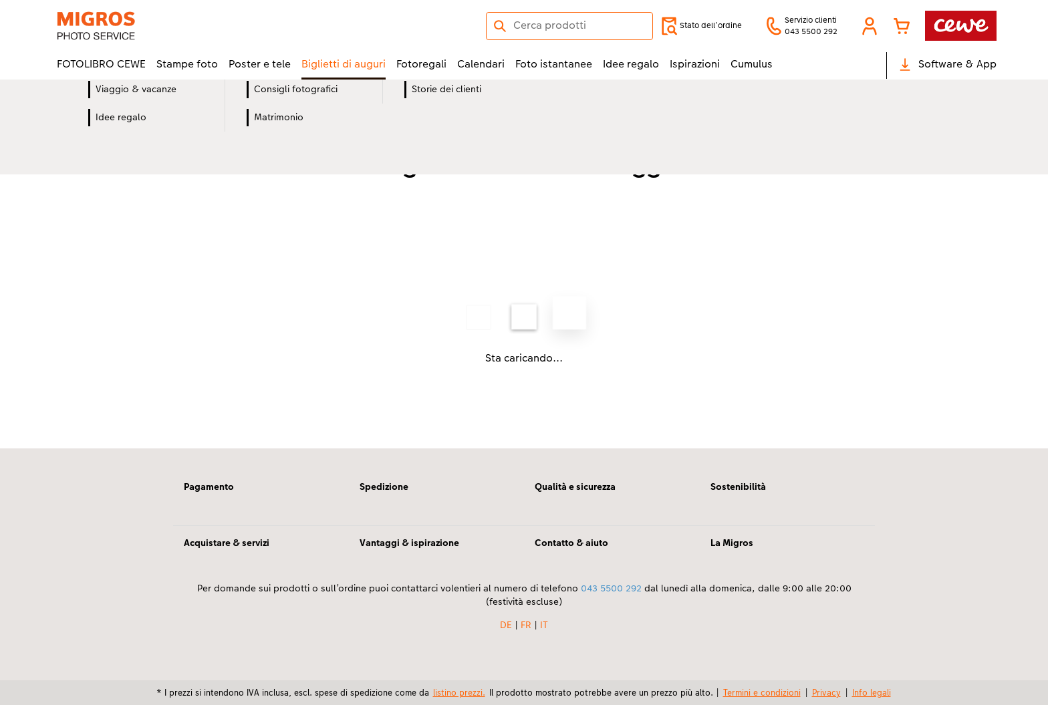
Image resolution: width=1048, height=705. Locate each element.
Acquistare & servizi (226, 542)
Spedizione (384, 486)
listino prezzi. (459, 692)
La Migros (731, 542)
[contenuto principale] (524, 282)
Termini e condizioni (762, 692)
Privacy (826, 692)
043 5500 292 (611, 588)
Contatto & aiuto (571, 542)
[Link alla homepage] (188, 26)
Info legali (871, 692)
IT (544, 624)
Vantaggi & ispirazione (409, 542)
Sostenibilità (738, 486)
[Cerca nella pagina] (569, 25)
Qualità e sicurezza (575, 486)
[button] (870, 26)
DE (506, 624)
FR (526, 624)
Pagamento (209, 486)
